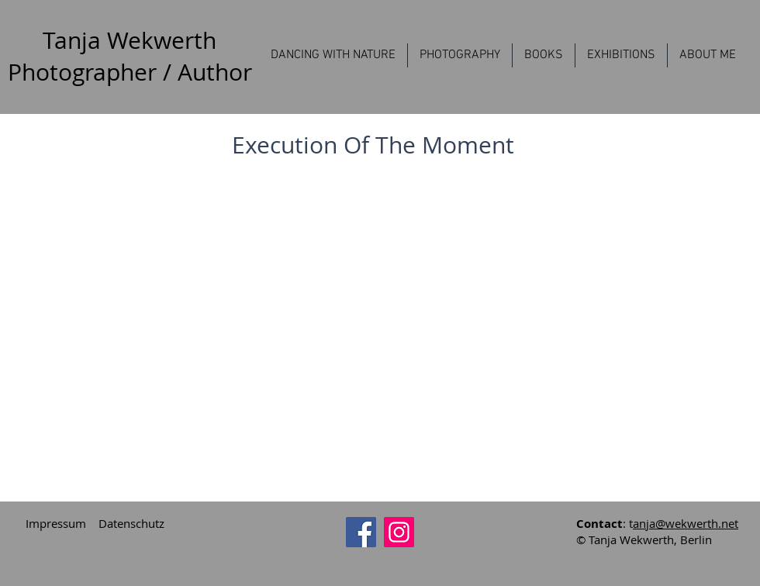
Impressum (56, 523)
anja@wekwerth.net (685, 523)
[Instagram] (399, 532)
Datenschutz (131, 523)
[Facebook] (361, 532)
